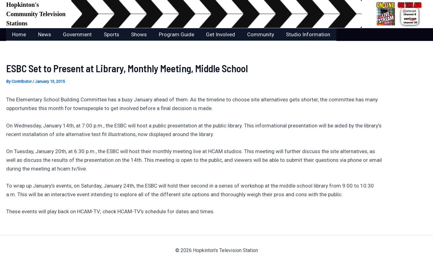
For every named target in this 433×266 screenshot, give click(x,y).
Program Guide (168, 34)
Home (18, 34)
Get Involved (211, 34)
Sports (106, 34)
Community (250, 34)
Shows (133, 34)
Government (73, 34)
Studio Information (296, 34)
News (42, 34)
